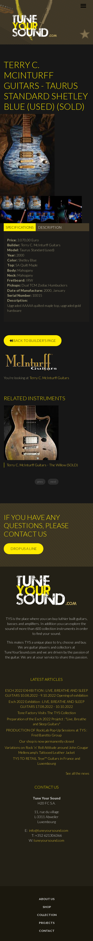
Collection (47, 914)
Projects (47, 922)
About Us (47, 899)
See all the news (77, 773)
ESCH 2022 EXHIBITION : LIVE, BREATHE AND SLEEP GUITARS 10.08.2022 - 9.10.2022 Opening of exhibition (46, 692)
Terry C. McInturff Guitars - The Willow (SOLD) (42, 465)
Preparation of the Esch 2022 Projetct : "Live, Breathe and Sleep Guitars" (46, 721)
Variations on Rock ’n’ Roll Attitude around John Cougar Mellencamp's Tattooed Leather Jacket (46, 750)
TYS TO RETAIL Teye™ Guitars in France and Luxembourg (46, 760)
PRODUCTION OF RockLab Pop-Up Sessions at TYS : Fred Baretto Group (46, 732)
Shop (47, 906)
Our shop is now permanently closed (46, 741)
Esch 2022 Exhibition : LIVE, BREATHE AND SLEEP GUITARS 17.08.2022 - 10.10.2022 (46, 704)
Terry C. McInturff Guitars (49, 378)
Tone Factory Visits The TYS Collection (46, 713)
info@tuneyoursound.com (48, 830)
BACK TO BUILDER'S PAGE (32, 340)
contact (47, 930)
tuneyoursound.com (49, 840)
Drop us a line (24, 548)
